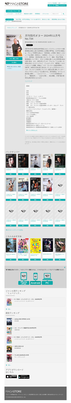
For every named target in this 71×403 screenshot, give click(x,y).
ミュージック (28, 81)
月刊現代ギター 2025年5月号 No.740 (23, 221)
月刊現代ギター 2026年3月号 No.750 (23, 169)
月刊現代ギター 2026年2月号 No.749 (35, 169)
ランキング (18, 13)
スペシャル (46, 13)
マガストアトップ (12, 27)
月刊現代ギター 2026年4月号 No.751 (11, 169)
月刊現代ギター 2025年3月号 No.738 (48, 221)
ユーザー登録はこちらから (57, 5)
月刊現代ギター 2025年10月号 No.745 (23, 195)
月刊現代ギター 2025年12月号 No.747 (59, 169)
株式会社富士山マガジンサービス (55, 394)
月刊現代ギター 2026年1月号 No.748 (48, 169)
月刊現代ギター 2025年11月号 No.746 (10, 195)
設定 (59, 3)
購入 (11, 174)
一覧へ (8, 309)
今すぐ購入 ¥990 (14, 58)
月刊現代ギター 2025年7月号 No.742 (60, 195)
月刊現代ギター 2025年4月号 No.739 (35, 221)
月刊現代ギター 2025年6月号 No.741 (11, 221)
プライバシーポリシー (23, 394)
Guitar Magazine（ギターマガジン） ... (59, 255)
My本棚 (54, 3)
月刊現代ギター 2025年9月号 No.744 (35, 195)
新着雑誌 (37, 13)
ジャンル (10, 13)
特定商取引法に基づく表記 (35, 394)
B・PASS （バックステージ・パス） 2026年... (23, 255)
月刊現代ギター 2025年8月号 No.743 (48, 195)
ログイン (50, 3)
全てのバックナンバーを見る (14, 230)
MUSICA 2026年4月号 (47, 254)
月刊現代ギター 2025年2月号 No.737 (60, 221)
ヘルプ (64, 3)
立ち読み (14, 62)
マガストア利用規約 (10, 394)
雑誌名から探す (28, 13)
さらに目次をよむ (32, 130)
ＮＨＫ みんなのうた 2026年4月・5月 (35, 255)
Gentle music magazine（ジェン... (10, 255)
